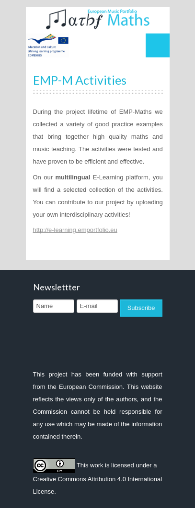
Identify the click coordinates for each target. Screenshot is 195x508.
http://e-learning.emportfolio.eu (75, 229)
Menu (158, 45)
